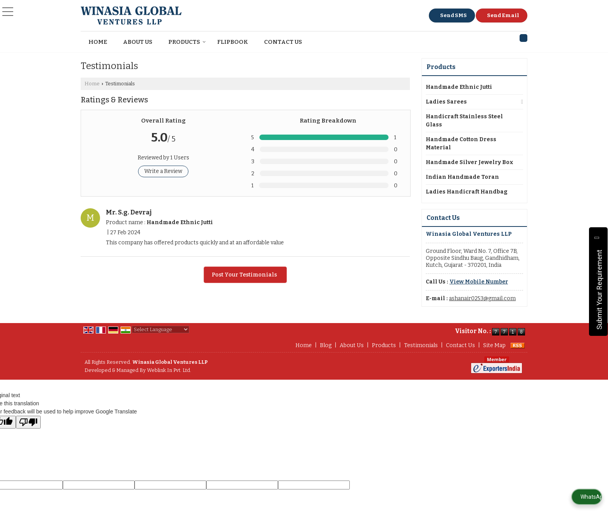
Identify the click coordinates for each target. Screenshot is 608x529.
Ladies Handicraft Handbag (467, 191)
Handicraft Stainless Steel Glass (464, 120)
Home (97, 41)
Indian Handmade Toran (462, 177)
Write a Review (163, 171)
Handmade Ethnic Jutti (459, 87)
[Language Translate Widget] (160, 329)
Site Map (494, 345)
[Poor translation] (28, 422)
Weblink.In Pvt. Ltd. (169, 370)
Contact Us (283, 41)
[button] (478, 281)
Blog (326, 345)
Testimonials (421, 345)
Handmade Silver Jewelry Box (469, 162)
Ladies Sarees (446, 102)
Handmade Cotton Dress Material (461, 143)
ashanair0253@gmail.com (482, 298)
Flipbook (232, 41)
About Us (137, 41)
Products (187, 41)
